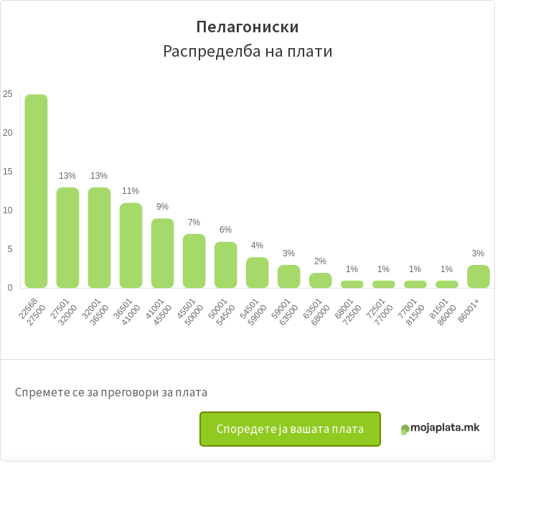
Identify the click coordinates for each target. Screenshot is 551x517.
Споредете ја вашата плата (290, 429)
